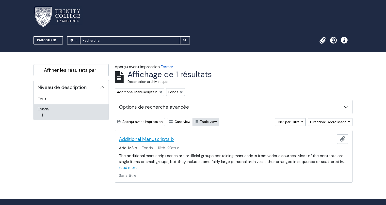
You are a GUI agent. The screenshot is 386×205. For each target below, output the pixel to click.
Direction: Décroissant (328, 122)
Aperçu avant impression (140, 121)
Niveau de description (62, 87)
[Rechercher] (130, 40)
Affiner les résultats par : (71, 70)
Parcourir (47, 40)
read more (128, 167)
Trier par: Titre (289, 122)
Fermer (167, 66)
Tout (42, 99)
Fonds (47, 112)
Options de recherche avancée (154, 107)
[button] (322, 40)
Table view (206, 121)
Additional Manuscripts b (146, 139)
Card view (180, 121)
